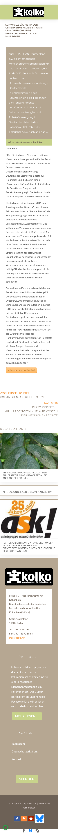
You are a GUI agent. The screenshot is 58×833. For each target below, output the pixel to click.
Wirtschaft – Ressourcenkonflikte (25, 142)
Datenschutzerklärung (24, 751)
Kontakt (16, 759)
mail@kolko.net (17, 637)
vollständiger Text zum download (21, 370)
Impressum (18, 743)
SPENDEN (26, 779)
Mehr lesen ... (26, 716)
